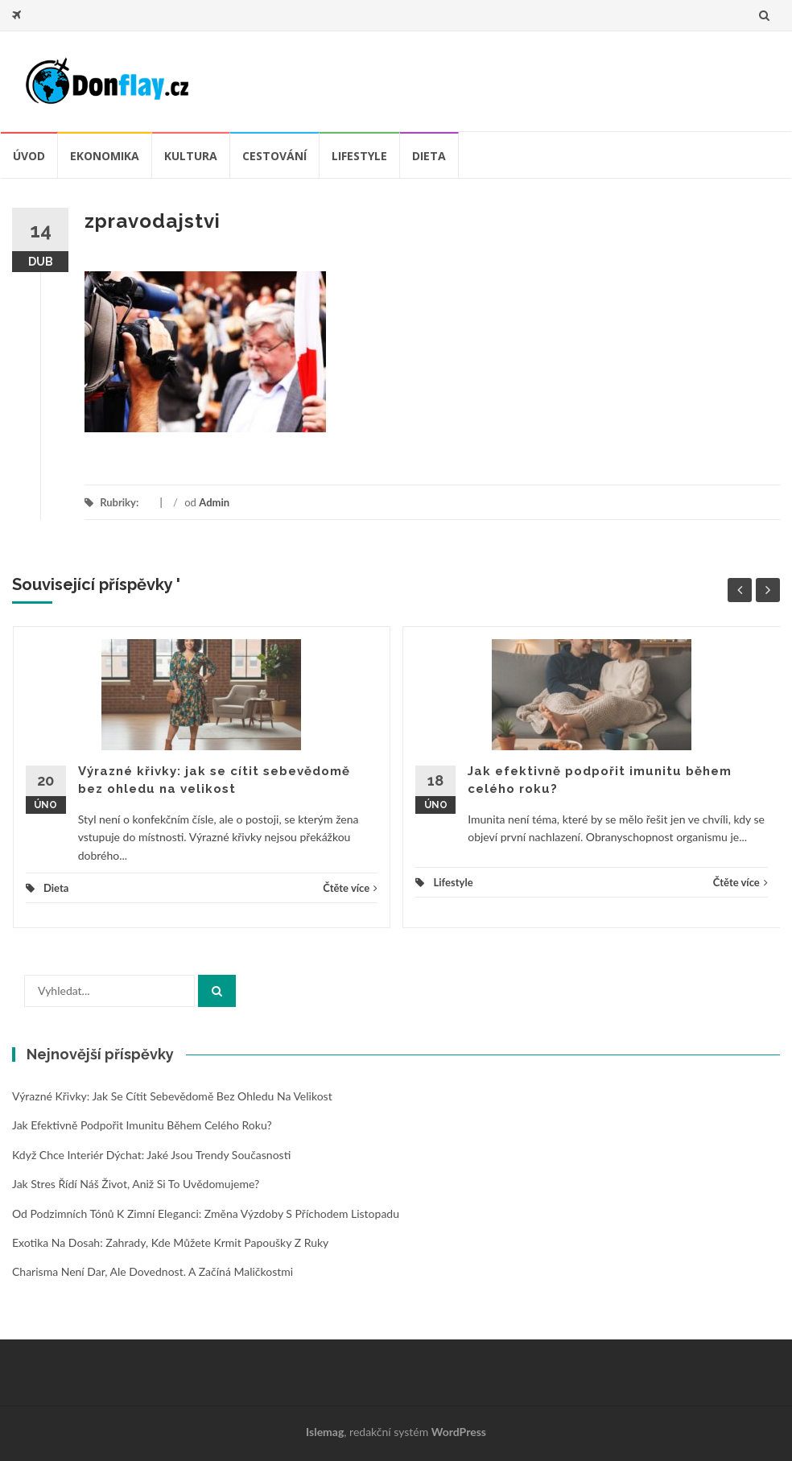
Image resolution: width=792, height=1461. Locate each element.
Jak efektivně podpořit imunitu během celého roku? (142, 1125)
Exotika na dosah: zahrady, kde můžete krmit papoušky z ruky (170, 1242)
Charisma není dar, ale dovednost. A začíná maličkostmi (152, 1271)
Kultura (190, 155)
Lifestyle (359, 155)
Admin (214, 502)
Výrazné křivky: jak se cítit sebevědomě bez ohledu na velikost (172, 1096)
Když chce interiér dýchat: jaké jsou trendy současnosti (151, 1155)
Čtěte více (350, 887)
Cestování (274, 155)
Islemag (325, 1431)
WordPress (458, 1431)
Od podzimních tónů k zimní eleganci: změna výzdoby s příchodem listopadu (205, 1213)
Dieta (429, 155)
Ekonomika (104, 155)
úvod (29, 155)
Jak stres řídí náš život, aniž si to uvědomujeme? (135, 1184)
